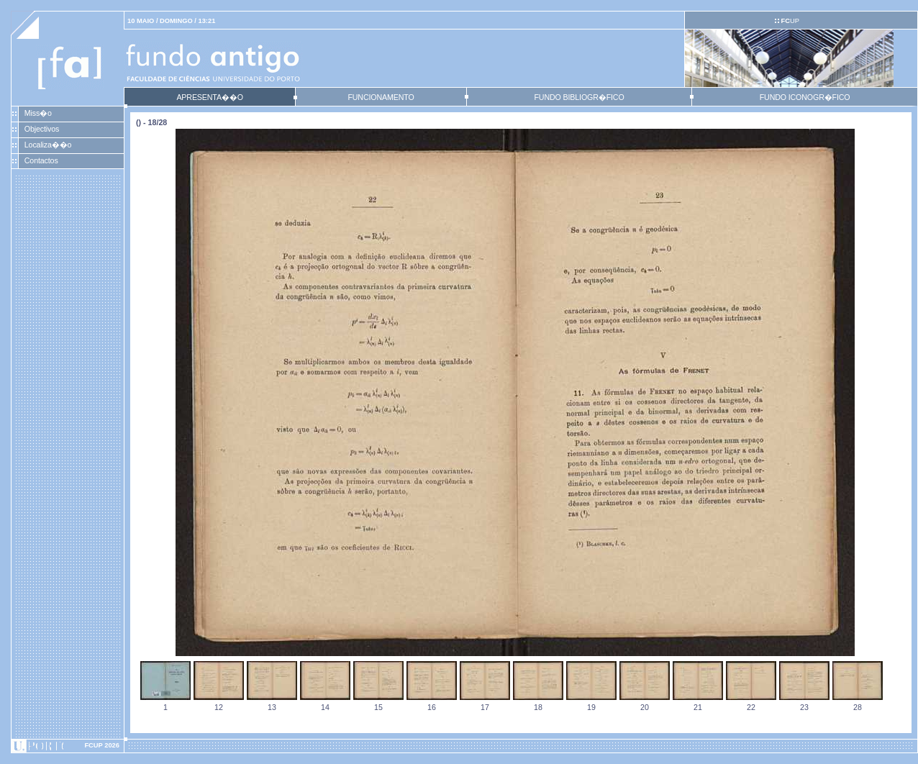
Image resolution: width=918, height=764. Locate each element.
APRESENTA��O (209, 97)
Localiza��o (48, 144)
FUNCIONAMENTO (380, 97)
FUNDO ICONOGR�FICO (805, 97)
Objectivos (41, 128)
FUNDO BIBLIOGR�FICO (579, 97)
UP (790, 20)
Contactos (41, 160)
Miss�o (38, 113)
